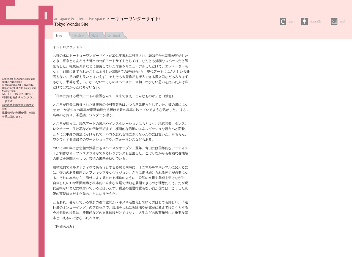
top (291, 21)
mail (342, 21)
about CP (315, 21)
